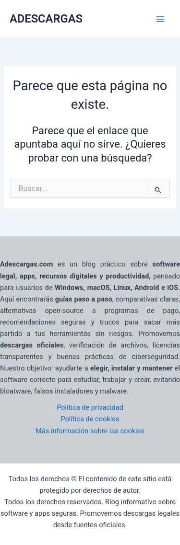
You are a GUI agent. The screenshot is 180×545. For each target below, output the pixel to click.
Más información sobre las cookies (90, 431)
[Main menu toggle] (160, 19)
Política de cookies (89, 419)
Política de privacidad (90, 407)
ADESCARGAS (46, 18)
